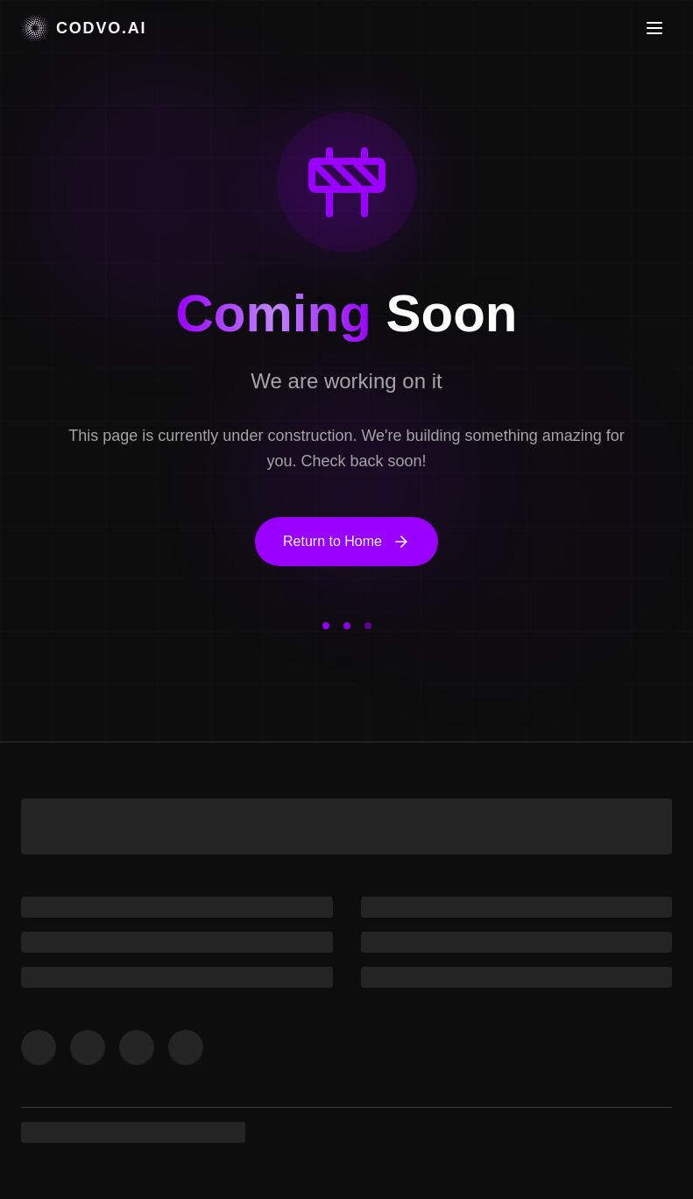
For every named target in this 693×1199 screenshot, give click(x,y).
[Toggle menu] (654, 28)
